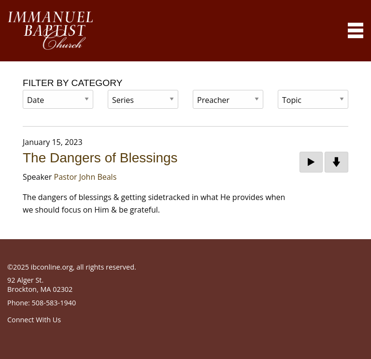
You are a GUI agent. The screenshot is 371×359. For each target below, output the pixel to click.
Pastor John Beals (85, 177)
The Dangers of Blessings (100, 157)
